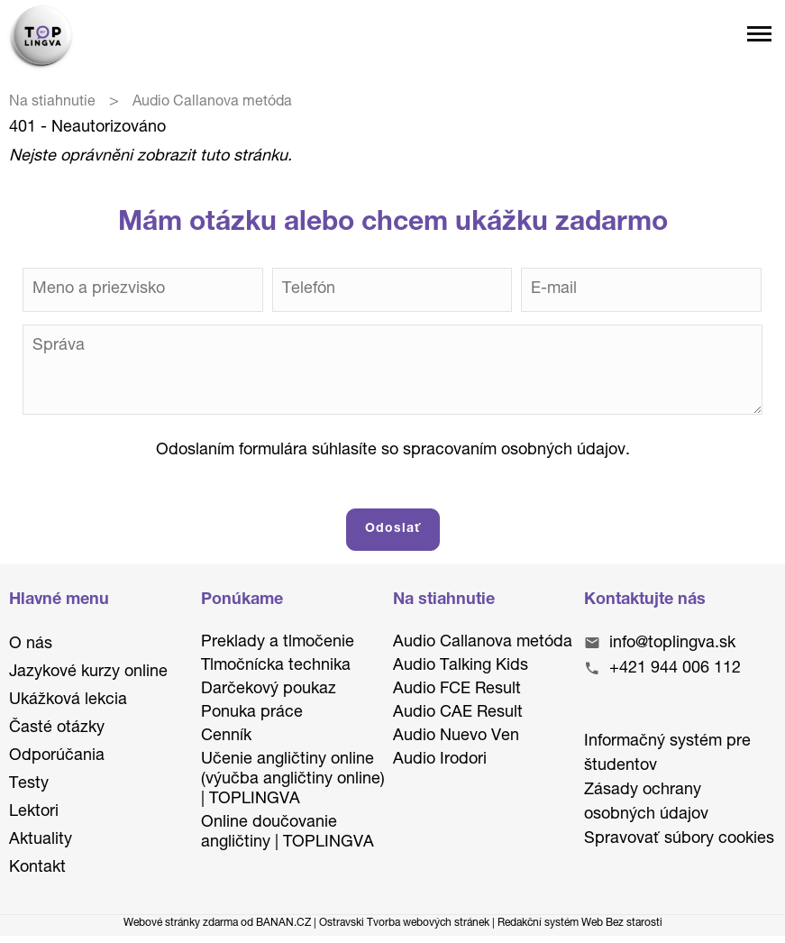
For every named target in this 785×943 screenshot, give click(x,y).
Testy (29, 784)
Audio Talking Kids (460, 666)
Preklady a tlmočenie (277, 643)
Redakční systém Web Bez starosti (579, 923)
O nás (30, 644)
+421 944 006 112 (675, 669)
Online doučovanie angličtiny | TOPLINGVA (287, 833)
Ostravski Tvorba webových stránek (404, 923)
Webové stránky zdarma (180, 923)
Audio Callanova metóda (482, 643)
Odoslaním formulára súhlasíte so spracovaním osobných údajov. (393, 451)
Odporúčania (57, 756)
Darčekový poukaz (268, 690)
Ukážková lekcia (68, 700)
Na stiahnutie (52, 103)
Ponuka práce (252, 713)
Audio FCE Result (457, 690)
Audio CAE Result (458, 713)
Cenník (226, 736)
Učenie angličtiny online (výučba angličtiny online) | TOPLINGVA (293, 780)
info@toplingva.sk (672, 644)
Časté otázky (57, 728)
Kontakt (37, 868)
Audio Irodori (440, 760)
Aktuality (40, 840)
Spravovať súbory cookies (679, 839)
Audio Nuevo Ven (456, 736)
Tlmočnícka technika (276, 666)
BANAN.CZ (283, 923)
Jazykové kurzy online (88, 672)
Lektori (34, 812)
